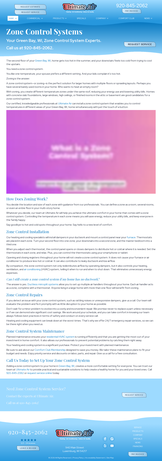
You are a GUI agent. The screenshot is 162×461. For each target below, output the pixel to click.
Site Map (110, 458)
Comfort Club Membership (50, 349)
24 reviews (30, 443)
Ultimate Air (65, 103)
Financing (138, 446)
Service (138, 427)
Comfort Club (126, 18)
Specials (81, 18)
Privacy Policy (78, 458)
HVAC (13, 18)
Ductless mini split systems (42, 284)
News (148, 18)
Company (102, 18)
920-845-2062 (132, 5)
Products (60, 18)
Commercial (35, 18)
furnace (131, 237)
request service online (39, 373)
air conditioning (32, 269)
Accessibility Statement (95, 458)
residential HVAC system (60, 336)
